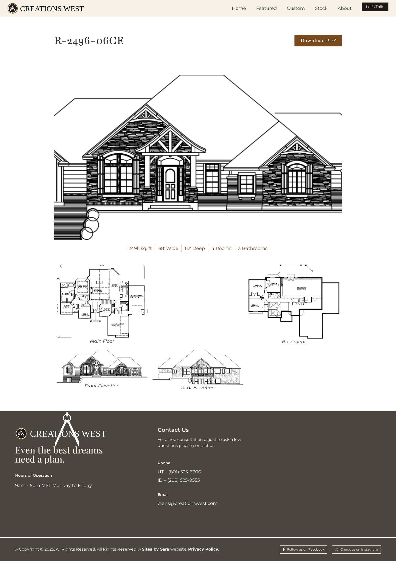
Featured (255, 8)
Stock (310, 8)
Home (228, 8)
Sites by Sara (155, 557)
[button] (318, 40)
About (334, 8)
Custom (285, 8)
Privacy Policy (203, 557)
